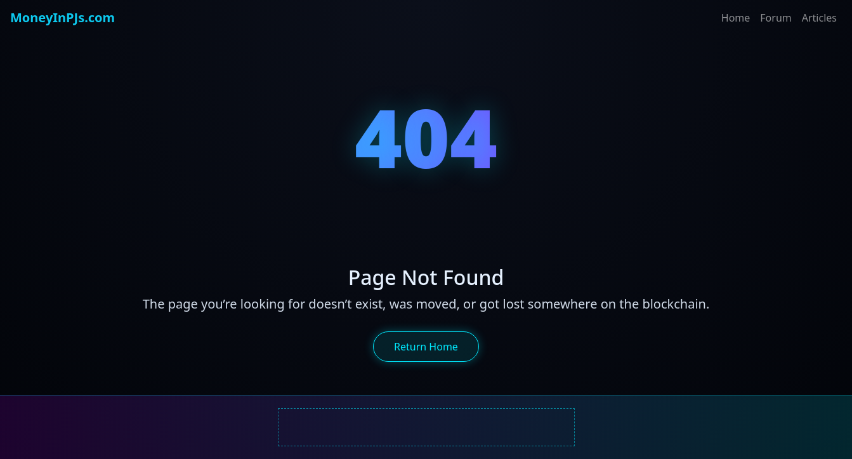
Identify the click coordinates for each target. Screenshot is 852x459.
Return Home (426, 347)
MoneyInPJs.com (62, 17)
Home (735, 18)
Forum (775, 18)
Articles (819, 18)
